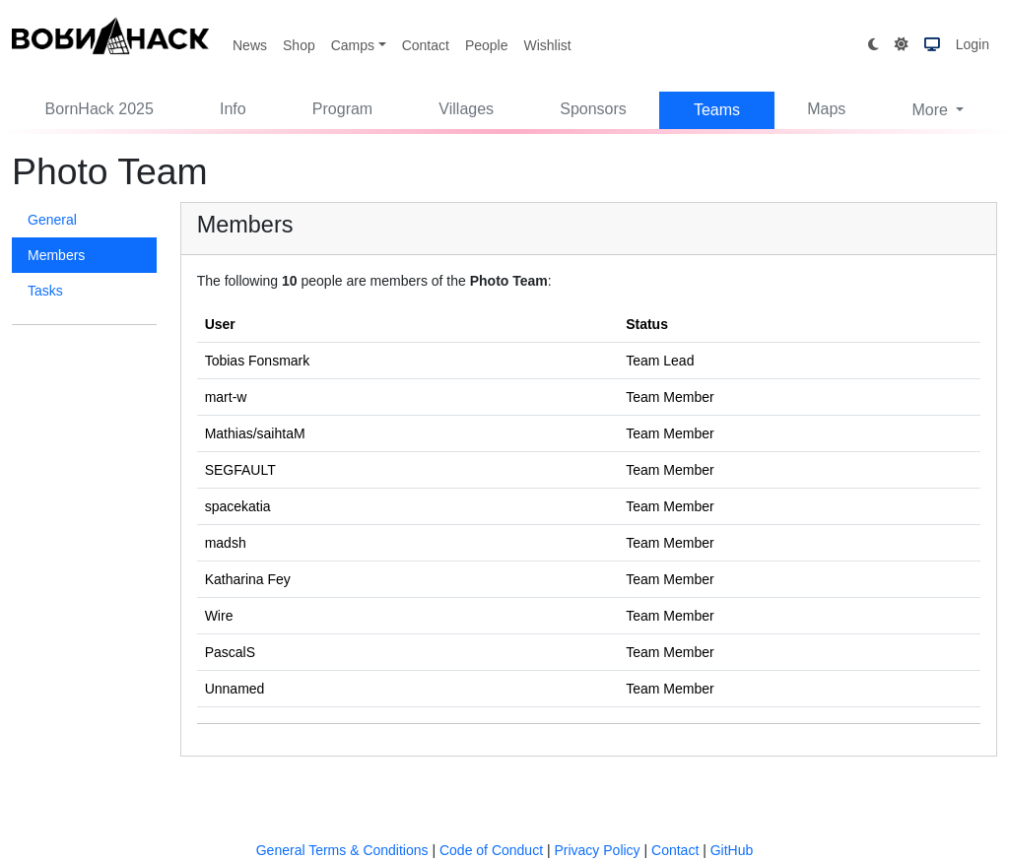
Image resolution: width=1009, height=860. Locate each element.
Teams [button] (717, 109)
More (931, 109)
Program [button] (342, 108)
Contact (425, 45)
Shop (299, 45)
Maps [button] (826, 108)
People (486, 45)
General (52, 220)
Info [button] (233, 108)
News (250, 45)
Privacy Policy (596, 850)
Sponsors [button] (593, 108)
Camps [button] (352, 45)
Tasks (45, 290)
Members (56, 255)
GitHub (732, 850)
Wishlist (547, 45)
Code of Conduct (491, 850)
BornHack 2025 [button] (99, 108)
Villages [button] (466, 108)
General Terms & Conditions (342, 850)
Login (972, 44)
